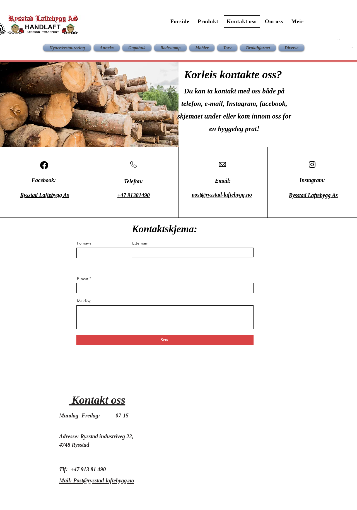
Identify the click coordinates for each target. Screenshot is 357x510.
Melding (84, 301)
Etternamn (141, 243)
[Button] (338, 38)
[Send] (165, 340)
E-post (82, 279)
